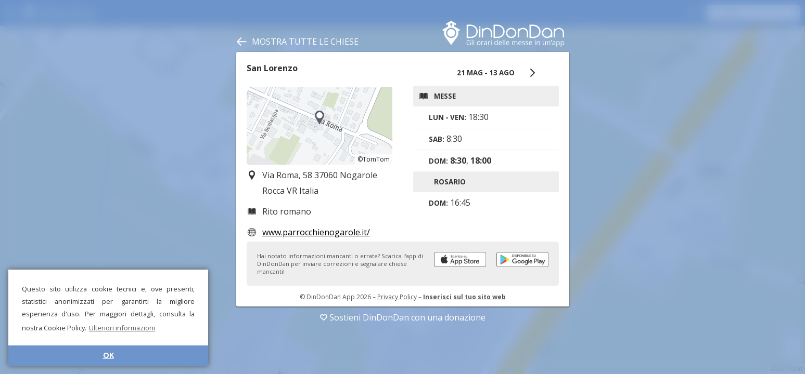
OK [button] (108, 355)
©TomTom (373, 159)
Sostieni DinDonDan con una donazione (402, 317)
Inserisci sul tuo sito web (464, 296)
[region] (319, 126)
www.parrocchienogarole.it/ (316, 232)
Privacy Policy (397, 296)
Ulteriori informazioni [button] (122, 327)
